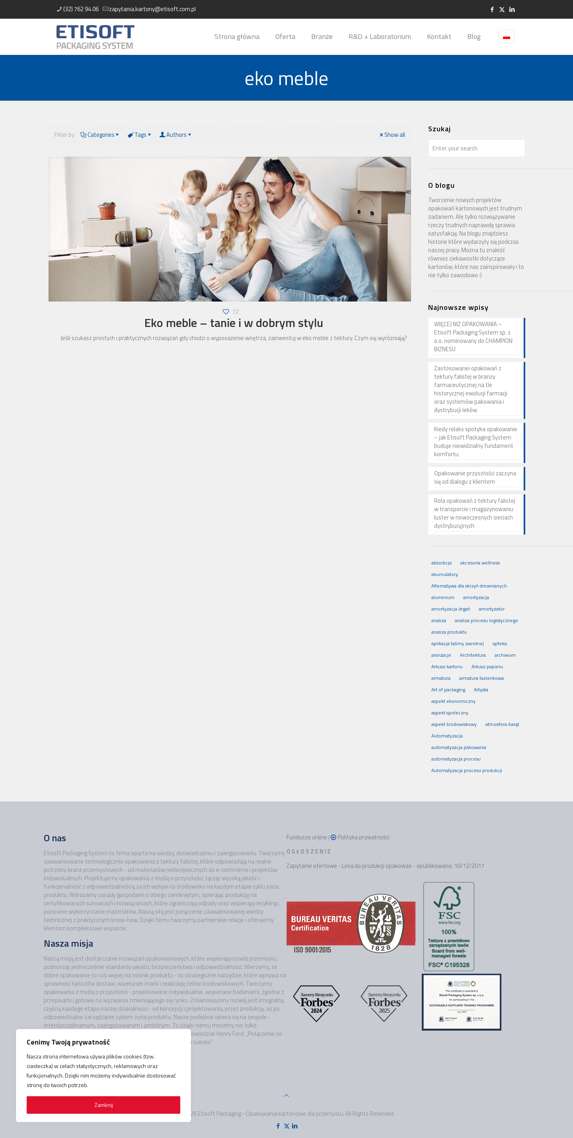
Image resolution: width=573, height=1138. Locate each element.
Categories (100, 134)
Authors (176, 134)
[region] (103, 1075)
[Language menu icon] (507, 36)
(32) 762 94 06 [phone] (81, 9)
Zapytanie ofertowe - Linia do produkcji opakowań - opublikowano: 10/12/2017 (385, 865)
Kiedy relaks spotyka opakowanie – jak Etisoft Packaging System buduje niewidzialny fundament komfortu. (475, 442)
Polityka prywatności (364, 837)
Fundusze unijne (306, 837)
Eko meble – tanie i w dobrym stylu (233, 322)
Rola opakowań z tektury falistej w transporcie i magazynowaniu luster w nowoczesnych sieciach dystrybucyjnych (474, 513)
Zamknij (103, 1105)
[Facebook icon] (492, 9)
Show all (391, 134)
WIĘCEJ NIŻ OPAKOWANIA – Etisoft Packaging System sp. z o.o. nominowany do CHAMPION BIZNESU (473, 337)
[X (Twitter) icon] (502, 9)
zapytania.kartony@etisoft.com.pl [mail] (152, 9)
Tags (139, 134)
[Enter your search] (476, 148)
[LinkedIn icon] (512, 9)
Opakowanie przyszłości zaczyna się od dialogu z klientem (475, 477)
